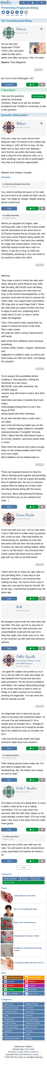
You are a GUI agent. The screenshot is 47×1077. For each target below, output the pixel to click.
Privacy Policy (23, 1052)
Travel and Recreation (12, 1038)
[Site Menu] (23, 3)
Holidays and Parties (32, 1023)
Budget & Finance (31, 1004)
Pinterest (30, 981)
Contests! (9, 989)
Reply (9, 208)
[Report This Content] (42, 84)
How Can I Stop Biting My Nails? (25, 909)
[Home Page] (9, 1)
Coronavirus (29, 1012)
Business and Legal (11, 1008)
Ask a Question (11, 993)
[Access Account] (32, 3)
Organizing (8, 1031)
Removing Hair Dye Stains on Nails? (26, 936)
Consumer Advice (10, 1012)
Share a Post (31, 993)
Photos (27, 1035)
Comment (9, 84)
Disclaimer (12, 1052)
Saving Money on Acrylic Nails (24, 896)
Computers (29, 1008)
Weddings (29, 1038)
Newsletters (31, 989)
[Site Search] (41, 3)
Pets (5, 1035)
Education (29, 1015)
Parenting (28, 1031)
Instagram (30, 985)
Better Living (8, 1004)
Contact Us (34, 1052)
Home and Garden (11, 1027)
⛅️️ (40, 1054)
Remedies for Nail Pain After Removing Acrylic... (27, 949)
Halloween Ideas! (33, 977)
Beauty (24, 879)
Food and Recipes (32, 1019)
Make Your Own (31, 1027)
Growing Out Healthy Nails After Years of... (29, 963)
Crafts (6, 1015)
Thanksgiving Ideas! (13, 977)
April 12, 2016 (9, 882)
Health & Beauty (10, 879)
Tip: (16, 20)
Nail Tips (37, 879)
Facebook (9, 981)
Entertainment (9, 1019)
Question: (14, 115)
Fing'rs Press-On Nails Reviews (25, 922)
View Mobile (29, 1049)
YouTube (9, 985)
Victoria (8, 78)
